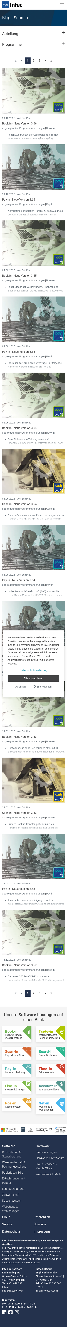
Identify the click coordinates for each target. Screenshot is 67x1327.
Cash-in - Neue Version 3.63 (19, 813)
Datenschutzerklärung (33, 670)
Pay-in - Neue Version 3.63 (18, 889)
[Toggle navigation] (62, 5)
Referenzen (42, 1217)
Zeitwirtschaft (10, 1194)
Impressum (42, 1231)
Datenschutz (11, 1231)
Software (8, 1146)
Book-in (50, 128)
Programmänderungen (32, 128)
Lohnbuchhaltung (13, 1188)
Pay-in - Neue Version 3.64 (18, 580)
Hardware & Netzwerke (50, 1158)
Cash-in (50, 508)
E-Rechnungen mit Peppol (13, 1180)
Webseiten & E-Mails (48, 1174)
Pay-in (49, 204)
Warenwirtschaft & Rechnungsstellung (14, 1164)
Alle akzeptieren (33, 678)
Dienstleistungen (46, 1152)
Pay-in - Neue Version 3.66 (18, 199)
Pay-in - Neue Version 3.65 (18, 351)
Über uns (40, 1224)
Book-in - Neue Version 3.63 (19, 736)
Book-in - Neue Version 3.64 (19, 428)
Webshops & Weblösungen (10, 1209)
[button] (33, 35)
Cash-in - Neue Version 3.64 (19, 504)
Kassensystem (11, 1200)
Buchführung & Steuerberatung (11, 1154)
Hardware (43, 1146)
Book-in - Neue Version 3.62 (19, 965)
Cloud (6, 1217)
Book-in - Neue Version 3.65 (19, 275)
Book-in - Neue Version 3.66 (19, 123)
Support (7, 1224)
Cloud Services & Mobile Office (46, 1166)
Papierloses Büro (12, 1172)
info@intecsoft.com (13, 1290)
